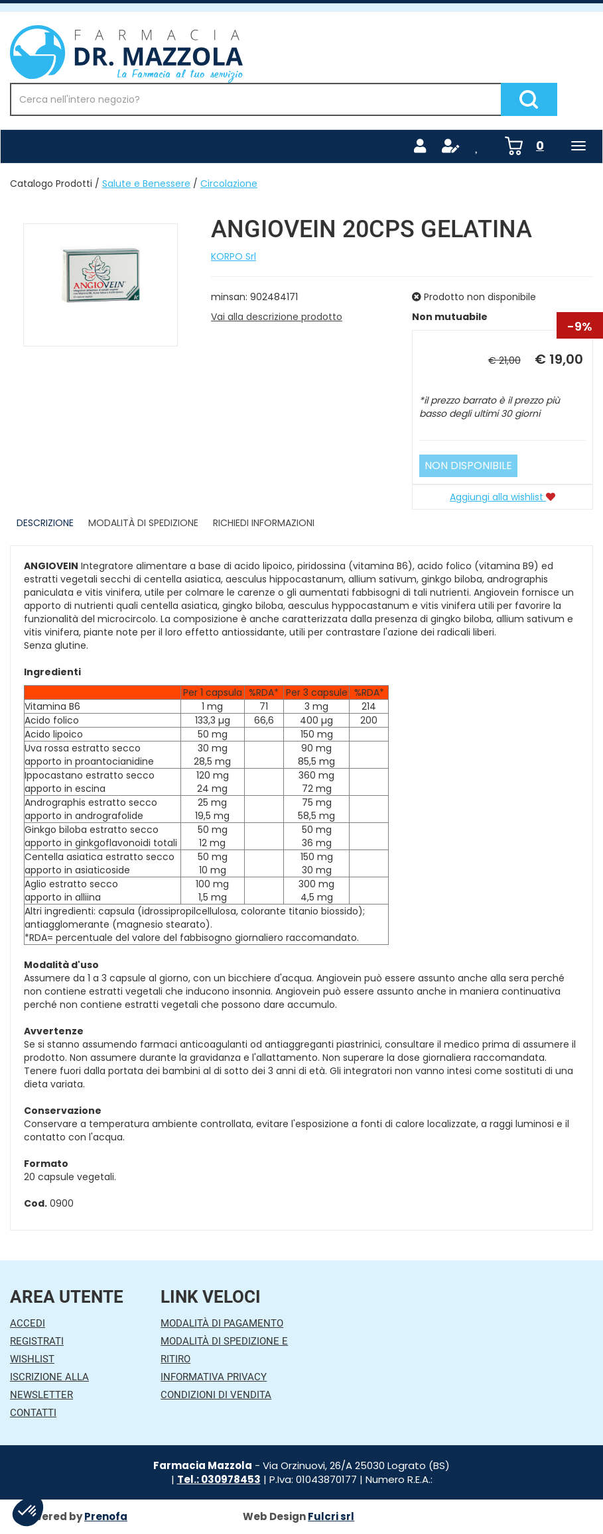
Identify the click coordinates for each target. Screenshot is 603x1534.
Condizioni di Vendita (216, 1395)
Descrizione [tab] (45, 522)
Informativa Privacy (214, 1377)
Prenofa (105, 1516)
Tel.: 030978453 (219, 1479)
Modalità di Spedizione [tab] (143, 522)
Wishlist (32, 1359)
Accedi (27, 1323)
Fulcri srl (331, 1516)
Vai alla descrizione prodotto (276, 316)
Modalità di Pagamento (222, 1323)
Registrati (37, 1341)
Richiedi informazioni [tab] (263, 522)
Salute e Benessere (146, 183)
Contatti (33, 1413)
